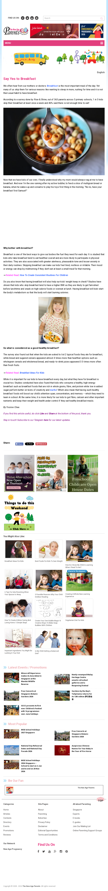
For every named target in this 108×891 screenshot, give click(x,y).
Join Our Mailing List (82, 826)
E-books (76, 818)
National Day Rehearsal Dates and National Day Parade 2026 (31, 748)
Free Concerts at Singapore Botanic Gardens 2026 (29, 694)
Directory (7, 822)
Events (6, 826)
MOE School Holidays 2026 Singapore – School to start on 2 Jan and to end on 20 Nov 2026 (31, 765)
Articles (6, 814)
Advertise (42, 818)
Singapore (77, 810)
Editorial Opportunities (48, 830)
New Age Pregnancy (12, 849)
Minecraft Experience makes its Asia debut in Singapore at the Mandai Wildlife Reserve (31, 678)
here (46, 420)
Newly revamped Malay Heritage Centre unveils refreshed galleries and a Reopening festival (82, 680)
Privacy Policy (44, 822)
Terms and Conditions (48, 835)
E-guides (77, 822)
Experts (76, 814)
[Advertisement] (55, 8)
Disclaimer (42, 826)
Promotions (8, 830)
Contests (7, 818)
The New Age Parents (31, 886)
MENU (54, 43)
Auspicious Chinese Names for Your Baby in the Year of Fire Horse (82, 748)
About (41, 810)
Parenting (42, 814)
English (101, 72)
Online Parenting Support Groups (87, 830)
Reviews (7, 835)
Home (6, 810)
